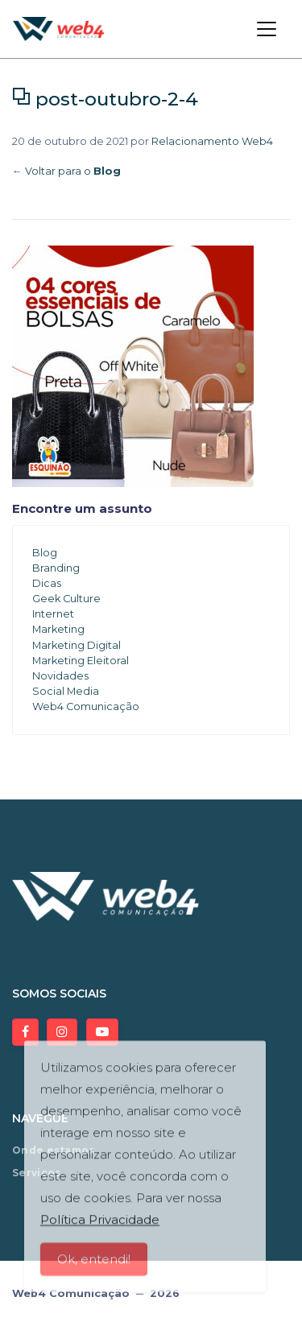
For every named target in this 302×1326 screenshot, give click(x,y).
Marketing (58, 629)
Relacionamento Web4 (212, 141)
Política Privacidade (99, 1226)
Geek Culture (66, 599)
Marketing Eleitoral (80, 661)
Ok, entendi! (93, 1266)
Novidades (60, 676)
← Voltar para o (66, 171)
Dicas (46, 583)
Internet (53, 614)
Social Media (65, 691)
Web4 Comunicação (85, 706)
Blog (44, 553)
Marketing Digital (76, 645)
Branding (56, 568)
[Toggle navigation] (266, 29)
